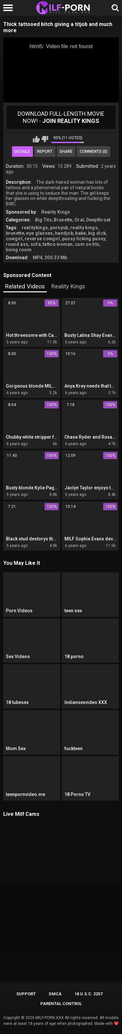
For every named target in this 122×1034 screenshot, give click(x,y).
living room (19, 249)
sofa (36, 244)
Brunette (63, 219)
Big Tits (43, 219)
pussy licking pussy (83, 238)
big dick (97, 233)
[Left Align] (9, 8)
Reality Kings (55, 212)
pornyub (59, 227)
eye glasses (39, 233)
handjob (64, 233)
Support (26, 993)
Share (66, 151)
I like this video (36, 139)
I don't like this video (44, 139)
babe (80, 233)
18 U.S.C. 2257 (88, 993)
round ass (17, 244)
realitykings (35, 227)
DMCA (55, 993)
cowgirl (14, 238)
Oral (79, 219)
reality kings (84, 227)
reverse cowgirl (42, 238)
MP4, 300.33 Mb (50, 257)
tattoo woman (58, 244)
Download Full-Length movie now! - (61, 117)
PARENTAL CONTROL (61, 1003)
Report (44, 151)
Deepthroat (98, 219)
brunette (15, 233)
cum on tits (87, 244)
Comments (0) (93, 151)
